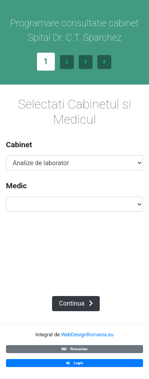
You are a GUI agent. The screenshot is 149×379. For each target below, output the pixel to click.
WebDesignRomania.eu (87, 335)
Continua (76, 303)
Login (74, 363)
